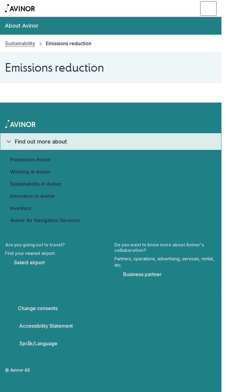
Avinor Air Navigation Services (45, 220)
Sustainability (20, 43)
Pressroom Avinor (30, 160)
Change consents (34, 308)
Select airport (25, 263)
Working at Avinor (30, 172)
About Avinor (22, 25)
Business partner (137, 275)
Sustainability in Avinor (35, 184)
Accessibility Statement (41, 326)
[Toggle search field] (175, 8)
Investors (20, 208)
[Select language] (38, 343)
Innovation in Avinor (32, 196)
